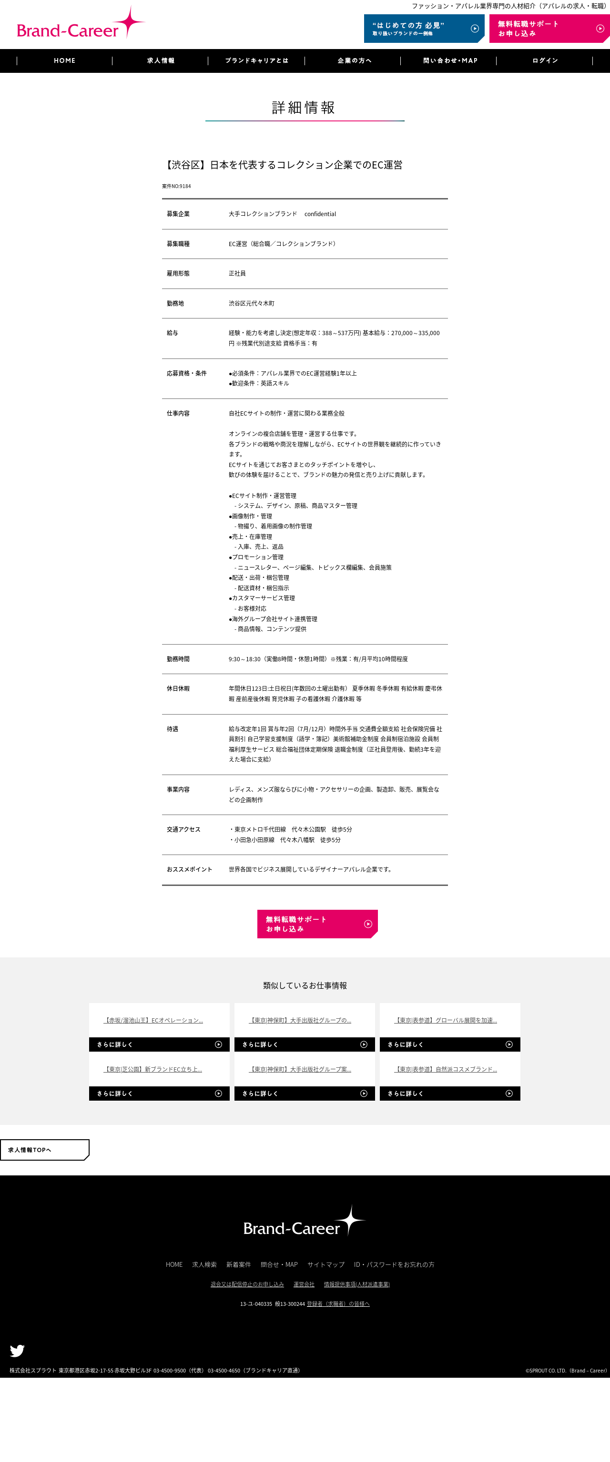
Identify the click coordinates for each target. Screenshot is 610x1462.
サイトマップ (326, 1264)
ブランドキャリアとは (256, 61)
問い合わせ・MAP (448, 61)
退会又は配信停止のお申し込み (247, 1284)
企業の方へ (352, 61)
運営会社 (304, 1284)
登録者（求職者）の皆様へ (338, 1304)
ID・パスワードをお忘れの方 (394, 1264)
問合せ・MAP (279, 1264)
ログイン (544, 61)
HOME (64, 61)
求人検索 (204, 1264)
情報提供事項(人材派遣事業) (357, 1284)
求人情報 (160, 61)
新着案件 (238, 1264)
